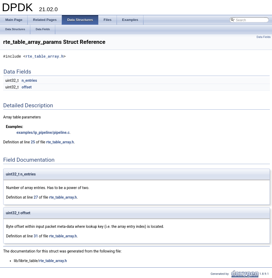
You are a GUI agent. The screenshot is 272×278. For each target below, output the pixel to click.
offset (27, 87)
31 (36, 236)
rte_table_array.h (44, 56)
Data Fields (264, 37)
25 (33, 142)
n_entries (29, 80)
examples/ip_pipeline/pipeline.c (43, 132)
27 (36, 197)
